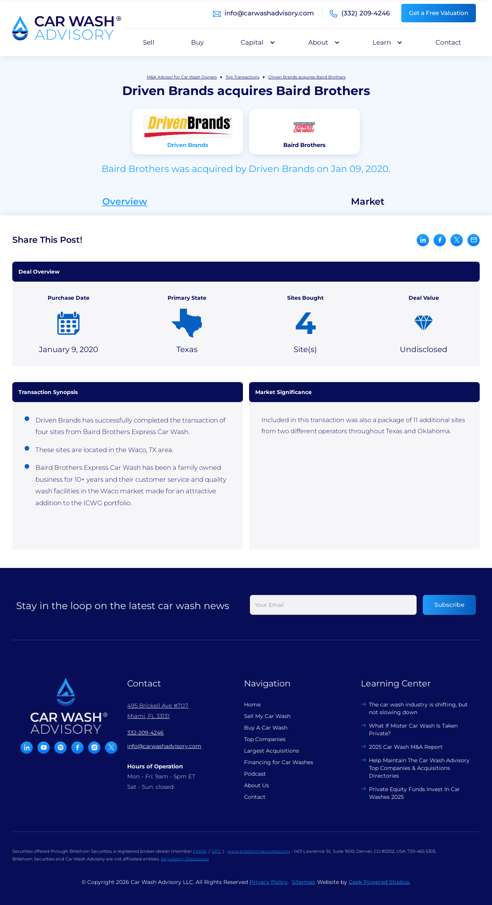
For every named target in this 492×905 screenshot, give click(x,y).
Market (367, 201)
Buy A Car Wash (261, 727)
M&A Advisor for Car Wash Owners (182, 77)
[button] (256, 42)
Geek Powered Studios (379, 886)
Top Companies (260, 739)
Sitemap (303, 886)
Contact (448, 42)
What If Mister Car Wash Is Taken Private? (409, 729)
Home (248, 704)
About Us (252, 785)
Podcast (251, 773)
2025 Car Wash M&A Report (402, 746)
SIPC (216, 855)
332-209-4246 (141, 732)
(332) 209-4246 (365, 13)
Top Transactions (242, 77)
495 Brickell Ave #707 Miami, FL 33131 (153, 710)
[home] (66, 28)
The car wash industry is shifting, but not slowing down (414, 708)
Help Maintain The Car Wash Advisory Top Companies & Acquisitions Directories (415, 768)
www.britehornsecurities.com (259, 855)
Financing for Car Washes (274, 762)
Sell (149, 42)
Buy (197, 42)
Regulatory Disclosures (185, 863)
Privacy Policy (268, 886)
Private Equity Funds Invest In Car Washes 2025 (410, 793)
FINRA (199, 855)
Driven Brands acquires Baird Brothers (307, 77)
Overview (124, 201)
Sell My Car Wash (263, 716)
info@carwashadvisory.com (269, 13)
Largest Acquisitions (267, 750)
